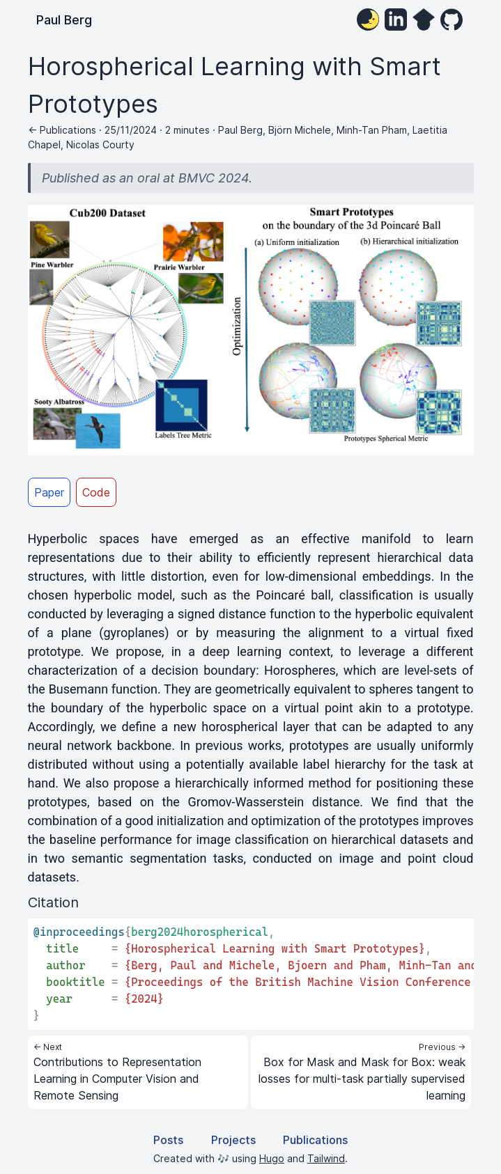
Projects (233, 1140)
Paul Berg (64, 20)
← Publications (62, 130)
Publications (315, 1140)
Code (96, 492)
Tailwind (326, 1158)
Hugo (271, 1158)
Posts (168, 1140)
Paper (49, 492)
